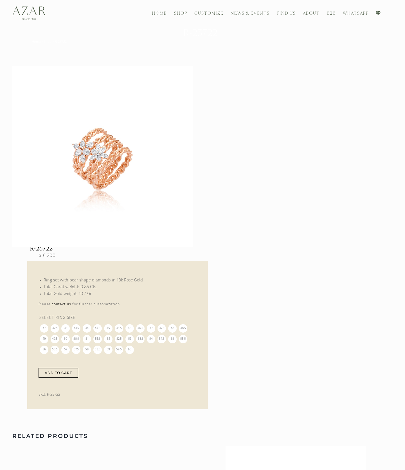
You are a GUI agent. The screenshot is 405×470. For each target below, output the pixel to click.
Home (38, 42)
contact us (61, 306)
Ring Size (66, 320)
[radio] (44, 330)
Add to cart (58, 375)
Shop (49, 42)
